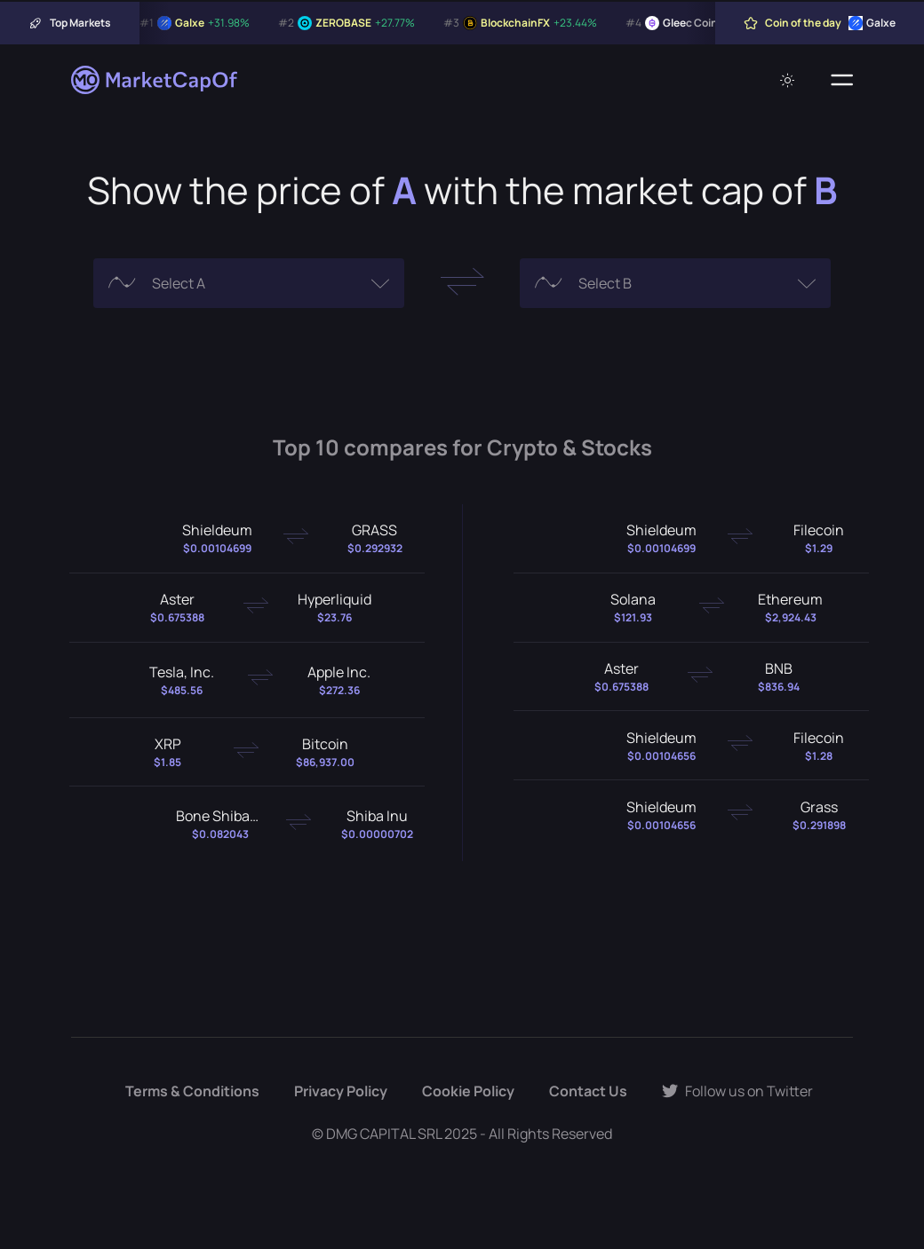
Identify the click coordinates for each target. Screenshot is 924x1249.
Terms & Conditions (192, 1091)
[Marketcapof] (155, 80)
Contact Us (588, 1091)
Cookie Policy (468, 1091)
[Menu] (842, 80)
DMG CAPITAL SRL (384, 1133)
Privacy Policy (340, 1091)
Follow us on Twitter (737, 1091)
